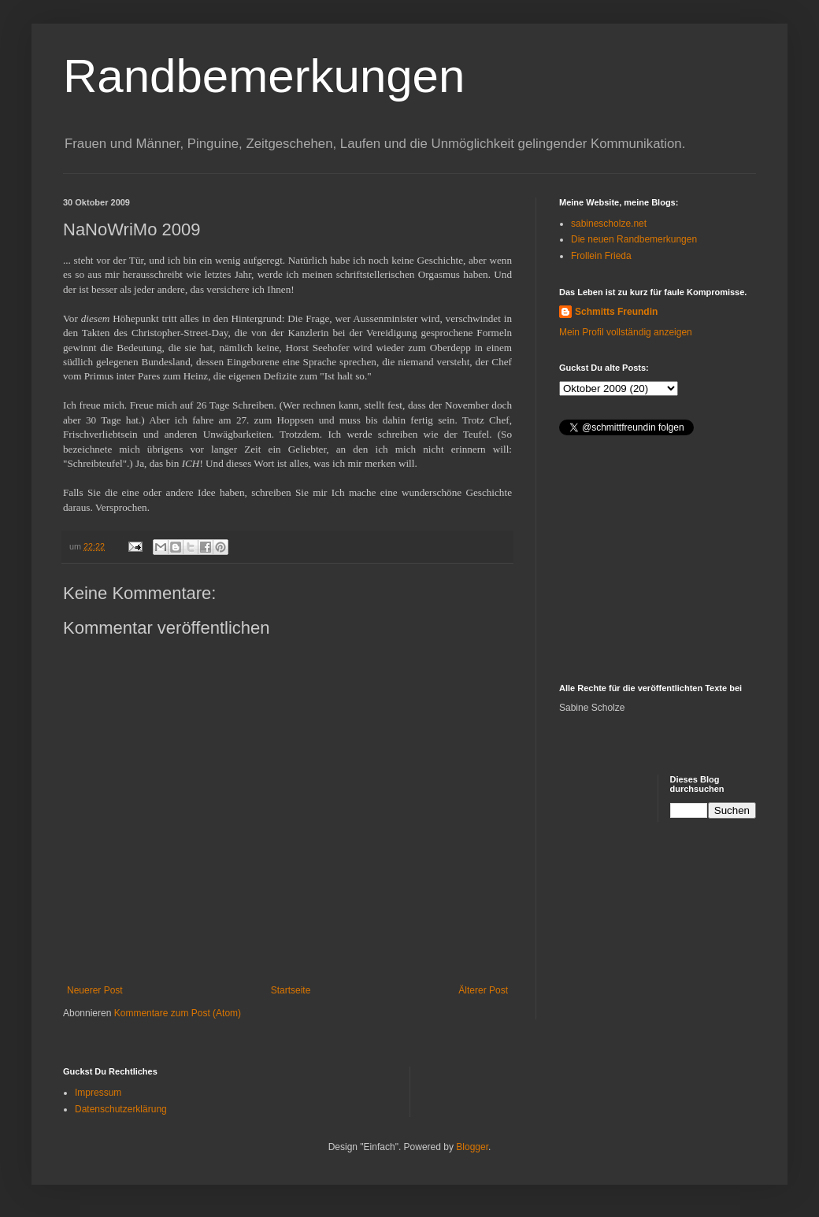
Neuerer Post (95, 990)
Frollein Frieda (601, 255)
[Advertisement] (657, 561)
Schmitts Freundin (616, 311)
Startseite (291, 990)
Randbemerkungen (264, 76)
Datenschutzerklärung (121, 1109)
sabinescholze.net (609, 223)
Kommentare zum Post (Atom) (177, 1013)
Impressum (98, 1092)
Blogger (472, 1146)
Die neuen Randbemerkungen (634, 239)
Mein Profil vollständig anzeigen (625, 332)
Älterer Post (483, 990)
